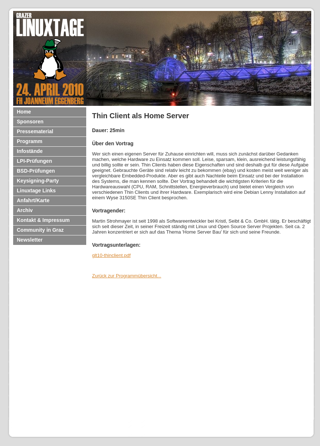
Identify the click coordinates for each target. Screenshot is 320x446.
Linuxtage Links (36, 190)
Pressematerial (35, 131)
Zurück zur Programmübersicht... (126, 275)
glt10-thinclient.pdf (111, 255)
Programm (29, 141)
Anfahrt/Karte (33, 200)
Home (24, 112)
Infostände (30, 151)
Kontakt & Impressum (43, 220)
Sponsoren (30, 121)
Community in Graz (40, 230)
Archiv (25, 210)
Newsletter (30, 240)
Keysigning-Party (38, 181)
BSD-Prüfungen (36, 171)
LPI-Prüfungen (34, 161)
